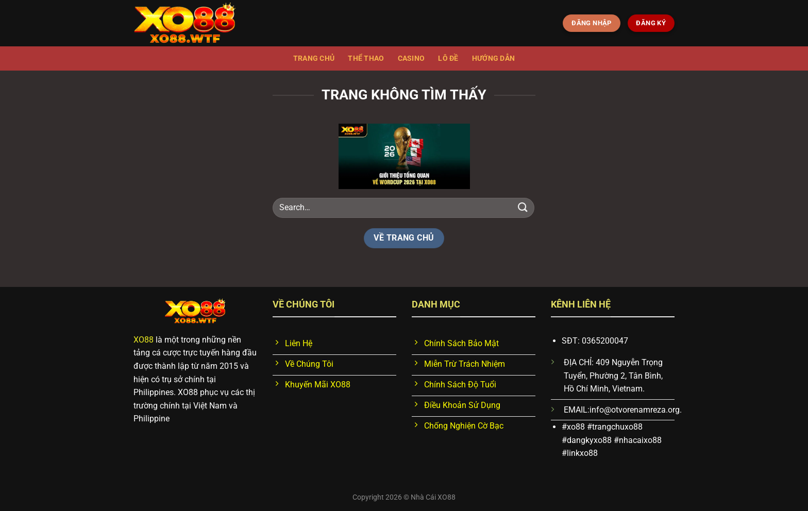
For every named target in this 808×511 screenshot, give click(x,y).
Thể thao (366, 58)
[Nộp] (523, 207)
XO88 (143, 340)
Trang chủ (314, 58)
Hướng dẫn (493, 58)
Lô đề (448, 58)
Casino (411, 58)
